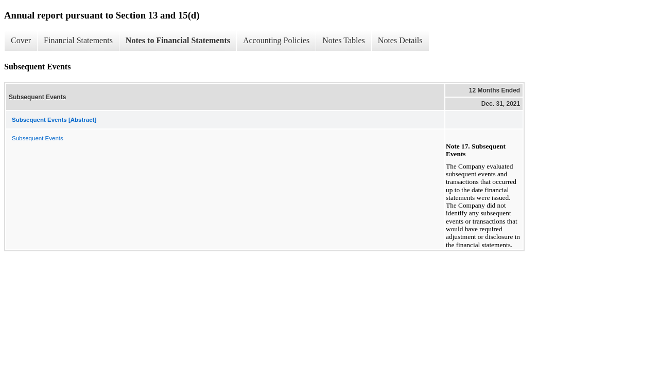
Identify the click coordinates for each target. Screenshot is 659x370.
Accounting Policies (276, 40)
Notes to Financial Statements (178, 40)
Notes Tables (343, 40)
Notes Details (400, 40)
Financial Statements (78, 40)
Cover (21, 40)
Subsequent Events (37, 138)
